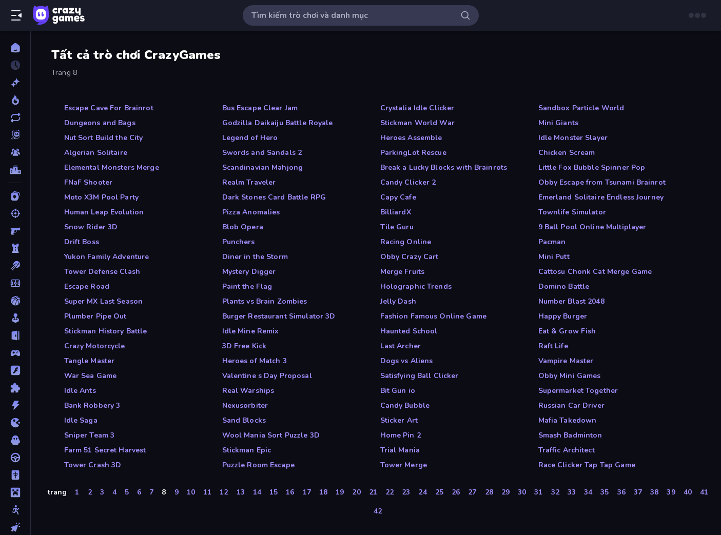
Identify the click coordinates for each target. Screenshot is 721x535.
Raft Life (553, 346)
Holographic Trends (416, 286)
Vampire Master (566, 361)
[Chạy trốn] (15, 335)
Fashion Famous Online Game (433, 316)
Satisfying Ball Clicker (419, 376)
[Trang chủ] (15, 47)
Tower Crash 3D (93, 465)
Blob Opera (242, 227)
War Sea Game (90, 376)
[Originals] (15, 135)
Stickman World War (417, 123)
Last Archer (400, 346)
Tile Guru (397, 227)
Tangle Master (89, 361)
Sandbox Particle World (581, 108)
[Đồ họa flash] (15, 370)
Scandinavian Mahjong (262, 167)
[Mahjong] (15, 475)
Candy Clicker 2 (408, 182)
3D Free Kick (244, 346)
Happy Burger (563, 316)
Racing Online (406, 242)
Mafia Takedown (567, 420)
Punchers (238, 242)
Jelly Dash (398, 301)
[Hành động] (15, 405)
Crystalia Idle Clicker (417, 108)
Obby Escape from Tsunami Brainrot (602, 182)
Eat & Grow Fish (567, 331)
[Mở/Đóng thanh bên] (16, 15)
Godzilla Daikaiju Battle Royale (277, 123)
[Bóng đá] (15, 283)
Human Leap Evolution (104, 212)
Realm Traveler (249, 182)
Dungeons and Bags (99, 123)
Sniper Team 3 (89, 435)
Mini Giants (558, 123)
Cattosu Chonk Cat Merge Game (595, 271)
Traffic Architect (566, 450)
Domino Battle (564, 286)
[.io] (15, 422)
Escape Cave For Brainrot (108, 108)
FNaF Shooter (88, 182)
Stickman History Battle (105, 331)
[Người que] (15, 510)
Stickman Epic (246, 450)
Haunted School (409, 331)
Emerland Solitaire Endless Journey (601, 197)
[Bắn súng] (15, 213)
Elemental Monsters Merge (111, 167)
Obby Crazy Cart (409, 257)
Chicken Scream (566, 152)
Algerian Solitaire (95, 152)
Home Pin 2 (400, 435)
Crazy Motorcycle (94, 346)
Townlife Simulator (572, 212)
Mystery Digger (249, 271)
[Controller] (15, 353)
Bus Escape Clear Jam (260, 108)
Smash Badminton (570, 435)
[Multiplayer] (15, 152)
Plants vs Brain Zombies (264, 301)
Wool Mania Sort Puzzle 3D (271, 435)
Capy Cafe (398, 197)
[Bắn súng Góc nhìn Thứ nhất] (15, 231)
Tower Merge (403, 465)
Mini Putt (554, 257)
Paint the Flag (247, 286)
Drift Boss (81, 242)
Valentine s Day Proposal (267, 376)
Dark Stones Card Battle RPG (274, 197)
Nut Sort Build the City (103, 138)
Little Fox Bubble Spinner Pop (592, 167)
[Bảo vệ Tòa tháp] (15, 248)
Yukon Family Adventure (106, 257)
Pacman (552, 242)
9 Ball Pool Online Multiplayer (592, 227)
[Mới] (15, 82)
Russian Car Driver (571, 405)
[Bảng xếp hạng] (15, 170)
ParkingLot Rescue (413, 152)
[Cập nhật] (15, 117)
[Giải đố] (15, 388)
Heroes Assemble (411, 138)
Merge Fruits (402, 271)
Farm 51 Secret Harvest (105, 450)
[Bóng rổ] (15, 300)
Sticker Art (399, 420)
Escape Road (86, 286)
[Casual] (15, 318)
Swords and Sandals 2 (262, 152)
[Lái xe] (15, 457)
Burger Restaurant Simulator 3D (279, 316)
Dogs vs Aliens (406, 361)
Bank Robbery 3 (92, 405)
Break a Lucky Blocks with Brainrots (444, 167)
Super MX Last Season (103, 301)
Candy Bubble (405, 405)
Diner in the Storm (255, 257)
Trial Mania (400, 450)
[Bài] (15, 196)
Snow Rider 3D (91, 227)
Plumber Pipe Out (95, 316)
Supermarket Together (578, 390)
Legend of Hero (250, 138)
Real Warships (248, 390)
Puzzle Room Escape (258, 465)
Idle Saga (81, 420)
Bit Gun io (397, 390)
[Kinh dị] (15, 440)
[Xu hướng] (15, 100)
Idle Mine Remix (250, 331)
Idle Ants (80, 390)
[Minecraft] (15, 492)
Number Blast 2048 (571, 301)
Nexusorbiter (245, 405)
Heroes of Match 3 (254, 361)
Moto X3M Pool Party (101, 197)
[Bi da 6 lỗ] (15, 265)
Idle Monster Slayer (573, 138)
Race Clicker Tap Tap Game (586, 465)
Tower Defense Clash (102, 271)
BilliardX (395, 212)
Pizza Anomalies (251, 212)
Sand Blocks (244, 420)
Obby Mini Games (569, 376)
